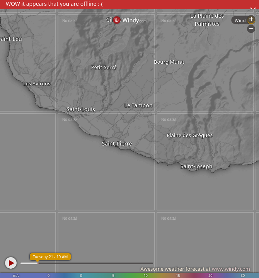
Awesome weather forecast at (195, 268)
